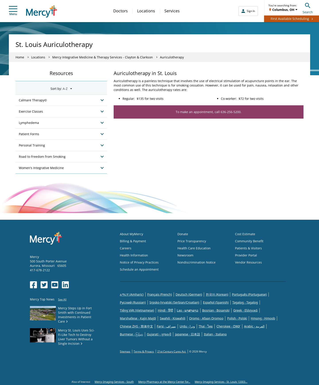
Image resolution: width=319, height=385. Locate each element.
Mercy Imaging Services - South (114, 382)
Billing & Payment (133, 241)
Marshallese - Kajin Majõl (138, 318)
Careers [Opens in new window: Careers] (125, 248)
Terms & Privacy (144, 351)
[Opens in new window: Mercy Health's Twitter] (44, 284)
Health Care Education (194, 248)
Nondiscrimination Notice (196, 262)
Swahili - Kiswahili (172, 318)
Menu (13, 11)
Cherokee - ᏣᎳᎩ (228, 326)
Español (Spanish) (216, 302)
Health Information (134, 255)
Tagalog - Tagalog (245, 302)
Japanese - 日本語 (187, 334)
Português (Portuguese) (249, 294)
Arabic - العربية (254, 326)
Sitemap (125, 351)
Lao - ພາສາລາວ (187, 310)
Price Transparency (191, 241)
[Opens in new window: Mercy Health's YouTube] (54, 284)
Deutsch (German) (189, 294)
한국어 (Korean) (217, 294)
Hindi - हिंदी (165, 310)
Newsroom (185, 255)
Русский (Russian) (133, 302)
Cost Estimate (245, 234)
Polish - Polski (237, 318)
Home (20, 57)
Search (308, 7)
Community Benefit (249, 241)
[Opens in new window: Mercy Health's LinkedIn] (65, 284)
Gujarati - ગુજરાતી (159, 334)
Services (172, 10)
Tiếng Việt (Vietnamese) (137, 310)
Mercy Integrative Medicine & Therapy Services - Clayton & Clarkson (102, 57)
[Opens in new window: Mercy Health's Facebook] (33, 284)
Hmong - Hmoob (263, 318)
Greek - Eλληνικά (245, 310)
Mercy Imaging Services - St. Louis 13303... (221, 382)
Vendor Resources (248, 262)
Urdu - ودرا (187, 326)
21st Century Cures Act (171, 351)
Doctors (120, 10)
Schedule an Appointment (139, 269)
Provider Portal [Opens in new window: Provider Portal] (246, 255)
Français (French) (159, 294)
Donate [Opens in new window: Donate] (182, 234)
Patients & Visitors (248, 248)
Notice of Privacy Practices (139, 262)
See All (62, 299)
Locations (146, 10)
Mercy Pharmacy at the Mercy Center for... (164, 382)
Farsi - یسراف (166, 326)
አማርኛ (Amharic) (132, 294)
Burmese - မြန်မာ (131, 334)
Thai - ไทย (206, 326)
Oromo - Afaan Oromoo (206, 318)
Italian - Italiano (215, 334)
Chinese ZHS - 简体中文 (136, 326)
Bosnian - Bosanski (216, 310)
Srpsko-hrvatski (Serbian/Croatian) (174, 302)
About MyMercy (131, 234)
